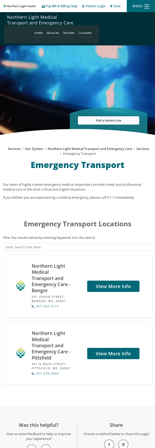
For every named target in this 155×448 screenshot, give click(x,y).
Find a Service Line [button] (108, 109)
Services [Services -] (142, 137)
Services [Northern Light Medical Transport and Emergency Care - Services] (120, 22)
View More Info (113, 272)
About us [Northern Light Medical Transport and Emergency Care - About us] (105, 22)
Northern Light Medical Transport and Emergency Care (40, 23)
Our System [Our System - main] (34, 137)
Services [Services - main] (14, 137)
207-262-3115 (45, 290)
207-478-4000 (45, 352)
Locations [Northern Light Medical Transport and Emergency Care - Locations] (137, 22)
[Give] (115, 7)
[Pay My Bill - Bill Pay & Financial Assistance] (60, 7)
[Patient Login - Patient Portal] (94, 7)
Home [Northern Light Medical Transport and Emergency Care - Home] (90, 22)
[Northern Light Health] (19, 6)
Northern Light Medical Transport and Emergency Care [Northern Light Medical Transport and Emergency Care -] (90, 137)
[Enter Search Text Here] (77, 236)
